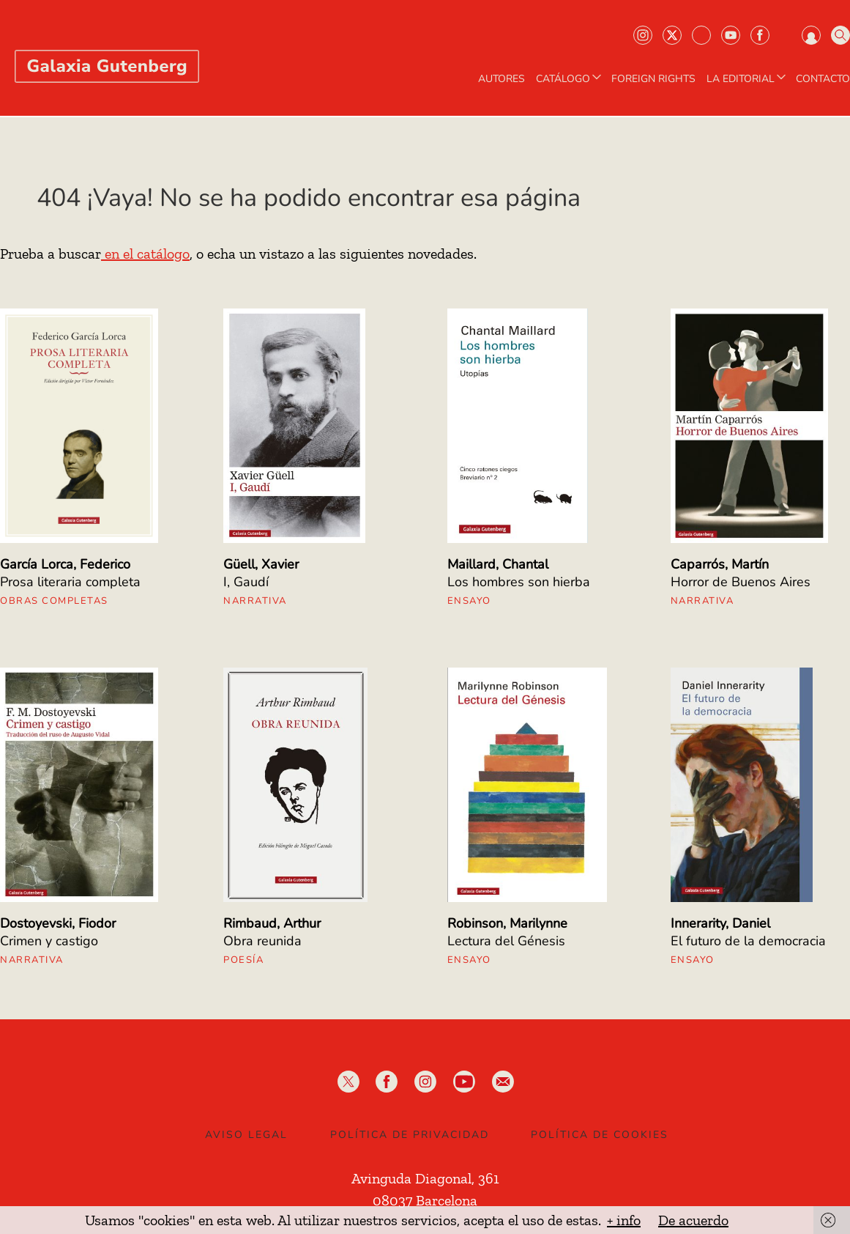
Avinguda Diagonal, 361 (425, 1178)
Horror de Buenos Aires (740, 582)
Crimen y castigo (49, 941)
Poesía (243, 960)
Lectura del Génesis (506, 941)
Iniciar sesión (811, 35)
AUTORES (501, 79)
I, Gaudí (246, 582)
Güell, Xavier (261, 564)
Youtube (730, 35)
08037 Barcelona (425, 1200)
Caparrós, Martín (720, 564)
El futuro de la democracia (748, 941)
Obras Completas (54, 600)
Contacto (823, 79)
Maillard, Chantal (497, 564)
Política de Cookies (599, 1135)
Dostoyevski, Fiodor (58, 923)
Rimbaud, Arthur (272, 923)
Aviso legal (246, 1135)
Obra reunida (262, 941)
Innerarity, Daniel (720, 923)
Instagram (642, 35)
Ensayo (469, 600)
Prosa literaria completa (70, 582)
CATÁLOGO (570, 79)
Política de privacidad (409, 1135)
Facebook (759, 35)
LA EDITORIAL (748, 79)
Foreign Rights (653, 79)
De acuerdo (693, 1220)
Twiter (672, 35)
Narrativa (255, 600)
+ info (624, 1220)
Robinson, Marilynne (507, 923)
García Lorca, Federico (65, 564)
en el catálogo (145, 253)
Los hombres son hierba (518, 582)
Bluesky (701, 35)
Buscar (840, 35)
